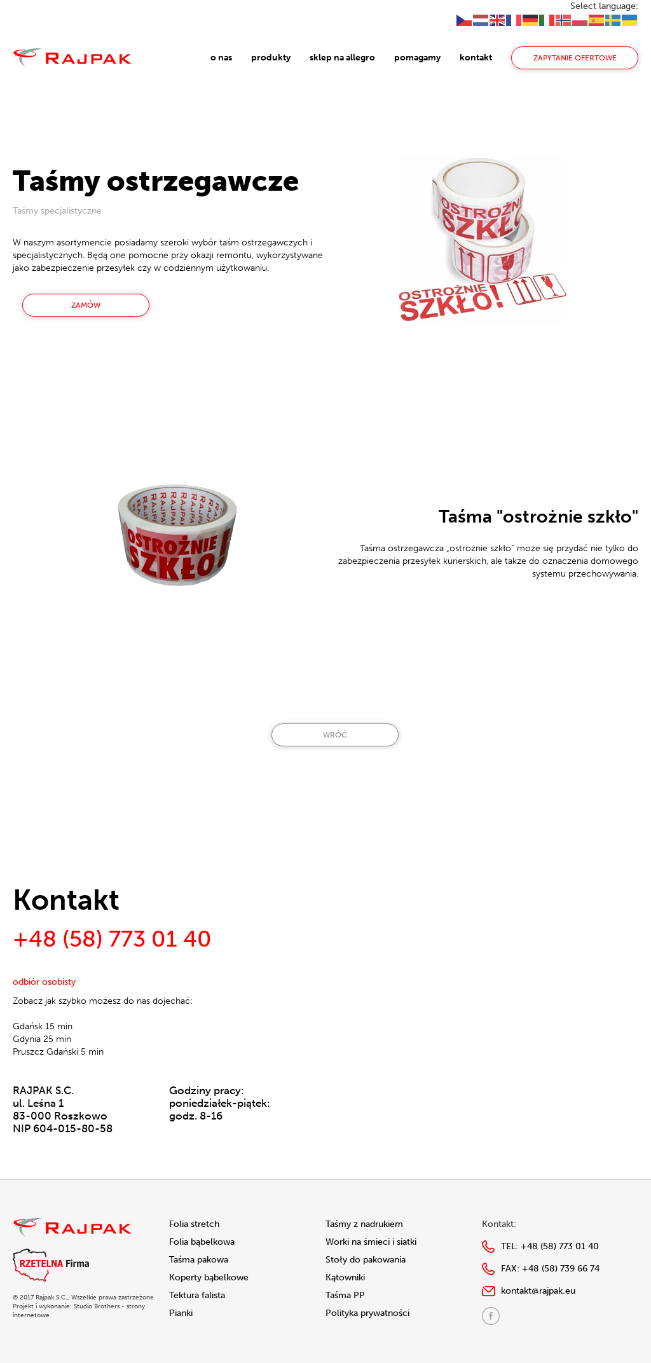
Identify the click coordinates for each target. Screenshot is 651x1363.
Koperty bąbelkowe (209, 1277)
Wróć (335, 734)
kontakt (476, 57)
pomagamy (417, 57)
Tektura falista (197, 1295)
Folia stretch (194, 1224)
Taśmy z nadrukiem (364, 1224)
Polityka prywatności (367, 1313)
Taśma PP (345, 1295)
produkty (271, 57)
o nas (221, 57)
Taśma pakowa (198, 1259)
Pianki (181, 1313)
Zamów (85, 305)
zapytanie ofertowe (575, 57)
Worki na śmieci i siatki (371, 1241)
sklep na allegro (342, 57)
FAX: (550, 1268)
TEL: (550, 1246)
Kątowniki (345, 1277)
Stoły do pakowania (366, 1259)
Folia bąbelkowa (202, 1241)
